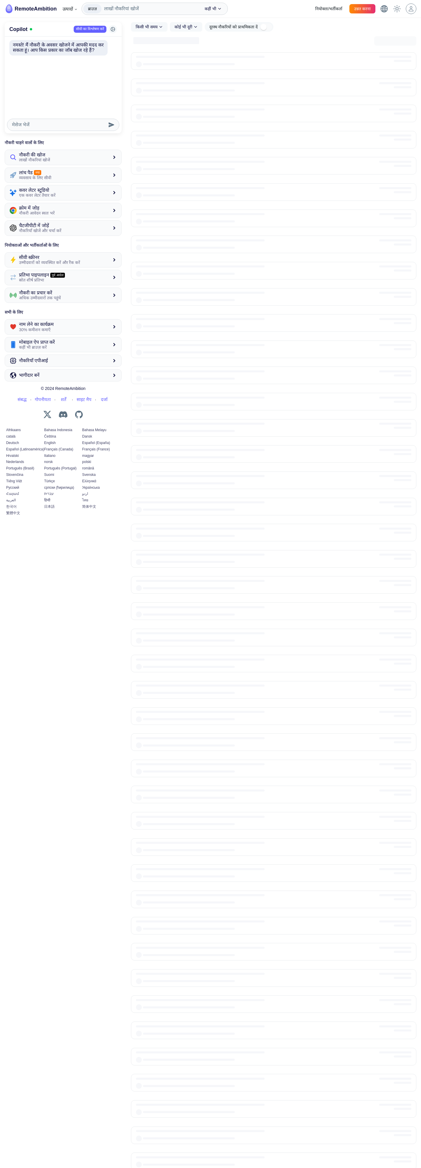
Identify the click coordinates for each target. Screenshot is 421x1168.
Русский (12, 487)
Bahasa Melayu (94, 430)
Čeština (50, 436)
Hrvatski (12, 456)
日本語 (49, 506)
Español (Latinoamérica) (25, 449)
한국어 (11, 506)
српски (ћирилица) (59, 487)
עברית (49, 494)
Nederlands (15, 462)
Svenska (89, 475)
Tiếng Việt (14, 481)
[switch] (266, 27)
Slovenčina (14, 475)
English (50, 443)
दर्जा (104, 399)
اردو (85, 494)
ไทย (85, 500)
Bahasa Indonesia (58, 430)
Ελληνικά (89, 481)
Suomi (49, 475)
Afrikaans (13, 430)
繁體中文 (13, 513)
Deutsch (12, 443)
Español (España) (96, 443)
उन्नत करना (362, 8)
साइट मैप (84, 399)
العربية (11, 500)
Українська (91, 487)
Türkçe (49, 481)
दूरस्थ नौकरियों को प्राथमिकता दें (233, 27)
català (10, 436)
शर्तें (63, 399)
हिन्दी (47, 500)
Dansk (87, 436)
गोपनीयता (43, 399)
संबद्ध (22, 399)
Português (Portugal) (60, 468)
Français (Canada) (58, 449)
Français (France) (96, 449)
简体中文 (89, 506)
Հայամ (12, 494)
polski (86, 462)
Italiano (50, 456)
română (88, 468)
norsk (48, 462)
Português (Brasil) (20, 468)
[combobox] (150, 8)
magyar (88, 456)
